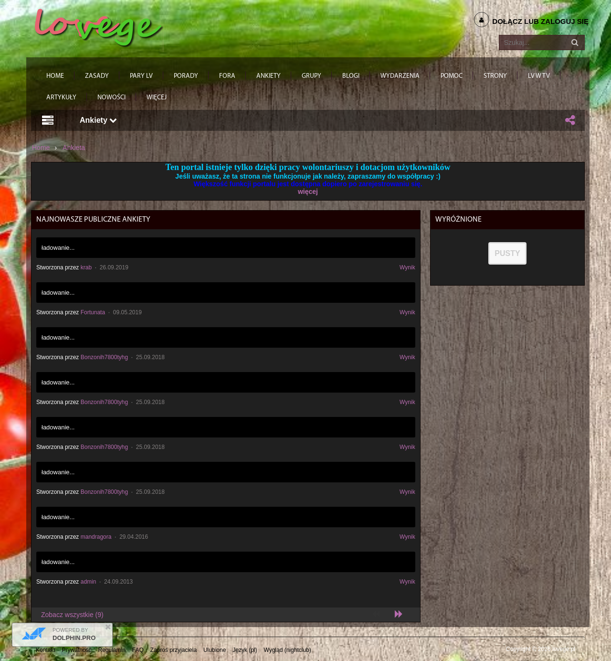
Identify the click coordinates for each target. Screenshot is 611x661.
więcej (308, 191)
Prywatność (77, 650)
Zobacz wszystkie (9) (72, 614)
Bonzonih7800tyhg (104, 357)
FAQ (138, 650)
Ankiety (98, 120)
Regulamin (112, 650)
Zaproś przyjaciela (173, 650)
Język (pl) (244, 650)
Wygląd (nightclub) (287, 650)
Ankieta (74, 147)
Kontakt (45, 650)
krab (86, 267)
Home (41, 147)
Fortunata (93, 312)
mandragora (96, 536)
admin (88, 581)
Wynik (407, 267)
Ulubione (214, 650)
